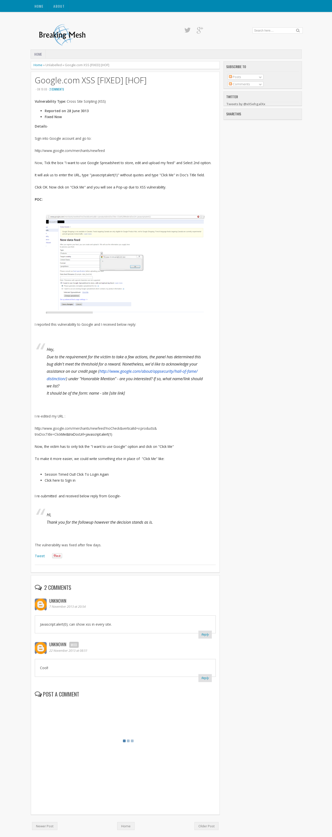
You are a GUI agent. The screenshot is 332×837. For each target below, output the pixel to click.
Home (39, 6)
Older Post (206, 826)
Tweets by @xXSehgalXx (245, 104)
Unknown (57, 601)
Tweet (40, 556)
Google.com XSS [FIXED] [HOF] (91, 80)
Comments (239, 84)
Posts (235, 77)
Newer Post (44, 826)
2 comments (56, 89)
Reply (205, 634)
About (59, 6)
